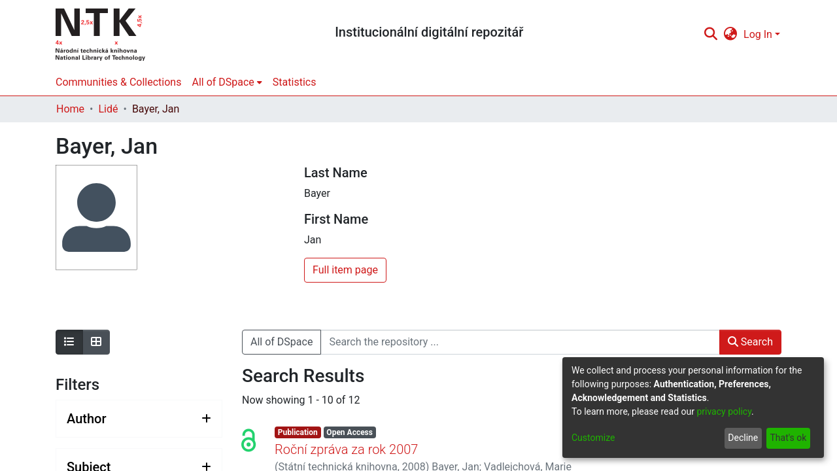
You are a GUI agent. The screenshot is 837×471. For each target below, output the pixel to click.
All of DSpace (281, 342)
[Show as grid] (96, 342)
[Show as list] (69, 342)
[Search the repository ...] (519, 342)
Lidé (108, 109)
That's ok (788, 437)
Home (70, 109)
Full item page (345, 270)
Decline (743, 437)
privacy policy (723, 411)
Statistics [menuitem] (294, 82)
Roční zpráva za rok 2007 (346, 449)
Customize (593, 437)
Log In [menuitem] (757, 34)
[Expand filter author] (139, 419)
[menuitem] (731, 35)
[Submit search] (710, 35)
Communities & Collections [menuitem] (118, 82)
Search (750, 342)
